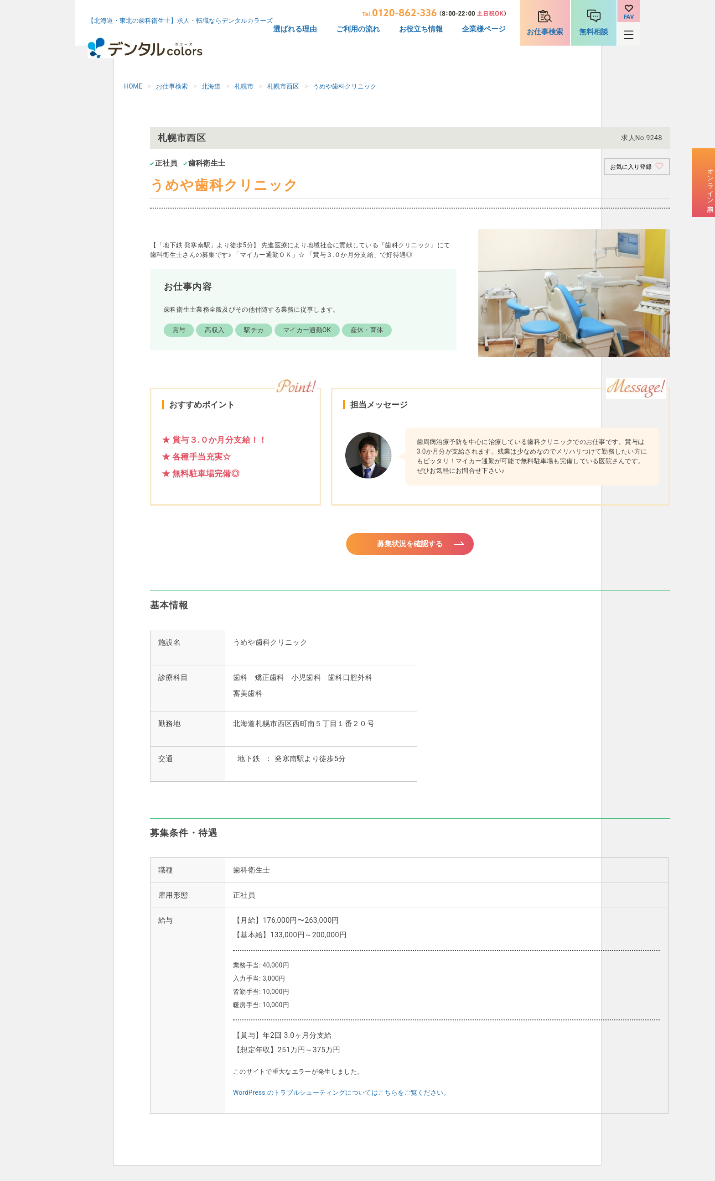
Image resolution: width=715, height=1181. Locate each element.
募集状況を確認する (410, 547)
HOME (133, 86)
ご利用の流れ (358, 29)
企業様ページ (484, 29)
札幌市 (244, 86)
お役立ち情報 (421, 29)
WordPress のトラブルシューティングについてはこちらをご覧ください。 (341, 1098)
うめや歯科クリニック (345, 86)
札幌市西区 (283, 86)
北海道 (211, 86)
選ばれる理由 (295, 29)
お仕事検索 (545, 31)
